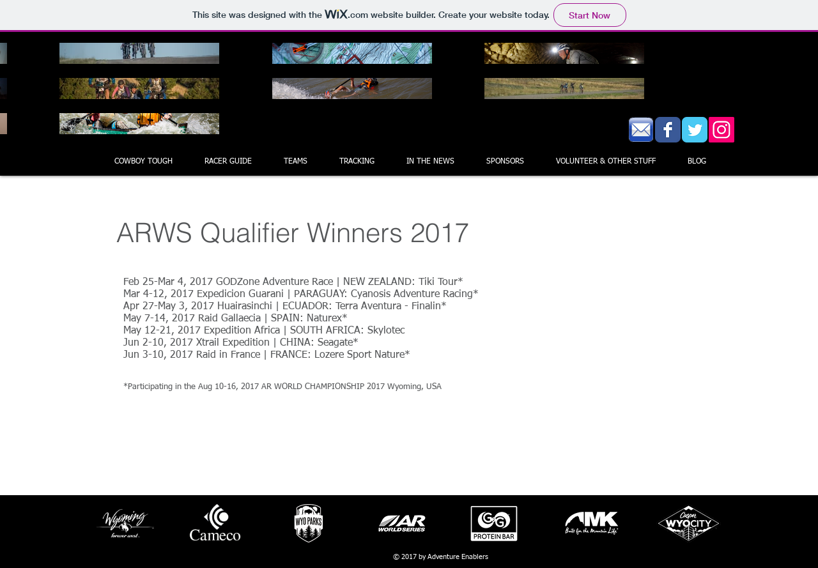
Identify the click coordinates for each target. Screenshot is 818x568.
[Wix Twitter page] (694, 129)
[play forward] (706, 523)
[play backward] (112, 523)
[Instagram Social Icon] (721, 129)
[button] (295, 162)
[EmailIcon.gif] (641, 129)
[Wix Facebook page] (668, 129)
